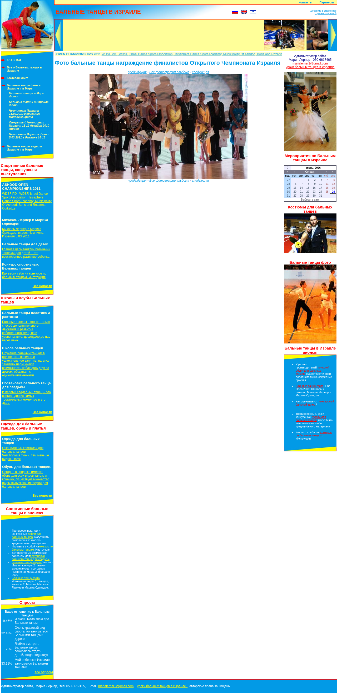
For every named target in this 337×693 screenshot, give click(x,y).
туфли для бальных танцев (26, 535)
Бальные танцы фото (26, 578)
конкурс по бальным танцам (32, 548)
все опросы (43, 672)
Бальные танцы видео (27, 562)
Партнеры (326, 2)
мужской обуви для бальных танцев (312, 370)
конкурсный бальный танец (315, 403)
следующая (200, 72)
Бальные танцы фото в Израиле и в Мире (24, 87)
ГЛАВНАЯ (14, 60)
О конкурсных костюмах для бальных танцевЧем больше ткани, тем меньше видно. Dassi (25, 453)
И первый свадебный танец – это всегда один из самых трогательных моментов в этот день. (26, 397)
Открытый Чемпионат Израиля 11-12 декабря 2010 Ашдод (29, 125)
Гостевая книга (17, 77)
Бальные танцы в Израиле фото (28, 103)
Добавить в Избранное (323, 10)
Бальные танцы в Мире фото (26, 95)
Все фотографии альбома (169, 72)
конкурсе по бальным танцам (314, 434)
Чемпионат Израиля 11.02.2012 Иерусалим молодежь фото (24, 113)
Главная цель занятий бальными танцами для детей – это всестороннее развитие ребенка (26, 252)
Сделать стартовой (325, 13)
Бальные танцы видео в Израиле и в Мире (24, 148)
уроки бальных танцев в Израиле (310, 67)
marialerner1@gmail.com (310, 63)
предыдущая (137, 72)
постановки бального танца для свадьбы (30, 557)
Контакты (305, 2)
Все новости (42, 286)
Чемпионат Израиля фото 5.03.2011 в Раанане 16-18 (28, 136)
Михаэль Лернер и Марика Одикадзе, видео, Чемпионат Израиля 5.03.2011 (23, 232)
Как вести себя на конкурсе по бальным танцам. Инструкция (24, 275)
